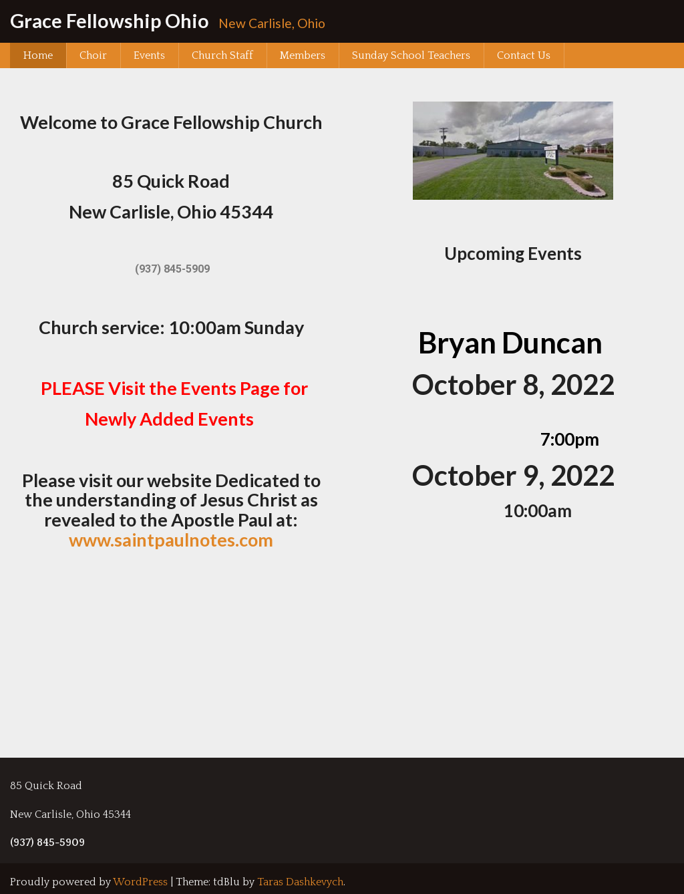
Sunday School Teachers (411, 55)
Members (302, 55)
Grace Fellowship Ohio (109, 20)
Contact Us (523, 55)
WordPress (140, 882)
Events (149, 55)
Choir (93, 55)
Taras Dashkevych (300, 882)
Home (38, 55)
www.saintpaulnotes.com (171, 540)
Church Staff (222, 55)
